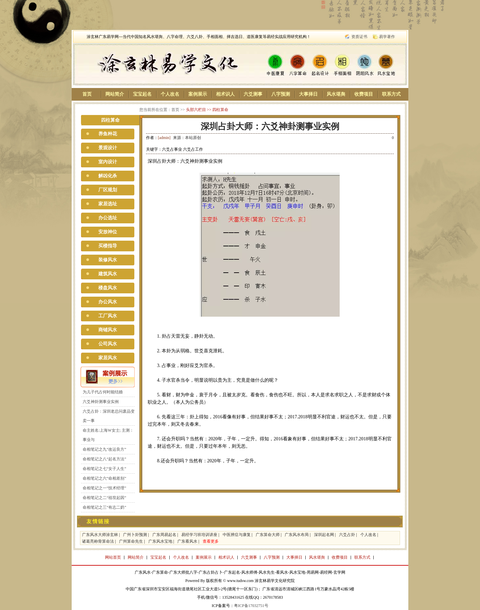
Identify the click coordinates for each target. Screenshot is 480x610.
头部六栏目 (196, 109)
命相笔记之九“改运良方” (104, 449)
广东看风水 (187, 541)
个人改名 (170, 94)
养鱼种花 (107, 133)
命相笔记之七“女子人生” (104, 468)
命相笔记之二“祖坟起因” (104, 497)
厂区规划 (107, 189)
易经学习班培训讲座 (199, 534)
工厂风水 (107, 315)
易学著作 (387, 36)
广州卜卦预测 (135, 534)
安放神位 (107, 231)
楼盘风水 (107, 287)
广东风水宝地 (160, 541)
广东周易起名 (164, 534)
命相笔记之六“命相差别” (104, 478)
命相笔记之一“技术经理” (104, 488)
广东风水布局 (297, 534)
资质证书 (359, 36)
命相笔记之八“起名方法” (104, 459)
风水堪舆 (336, 94)
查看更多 (211, 541)
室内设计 (107, 161)
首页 (87, 94)
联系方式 (391, 94)
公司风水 (107, 343)
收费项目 (363, 94)
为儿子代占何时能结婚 (103, 392)
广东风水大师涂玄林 (100, 534)
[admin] (164, 137)
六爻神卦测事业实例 (101, 401)
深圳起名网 (324, 534)
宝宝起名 (142, 94)
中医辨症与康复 (237, 534)
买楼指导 (107, 245)
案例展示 (197, 94)
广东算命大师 (268, 534)
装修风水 (107, 259)
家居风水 (107, 357)
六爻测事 (253, 94)
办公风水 (107, 301)
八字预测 (280, 94)
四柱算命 (220, 109)
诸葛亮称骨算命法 (98, 541)
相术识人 (225, 94)
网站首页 (113, 557)
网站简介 (114, 94)
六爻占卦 (347, 534)
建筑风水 (107, 273)
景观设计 (107, 147)
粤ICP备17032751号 (251, 605)
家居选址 (107, 203)
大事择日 (308, 94)
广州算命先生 (131, 541)
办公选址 (107, 217)
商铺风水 (107, 329)
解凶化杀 (107, 175)
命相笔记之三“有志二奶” (104, 507)
